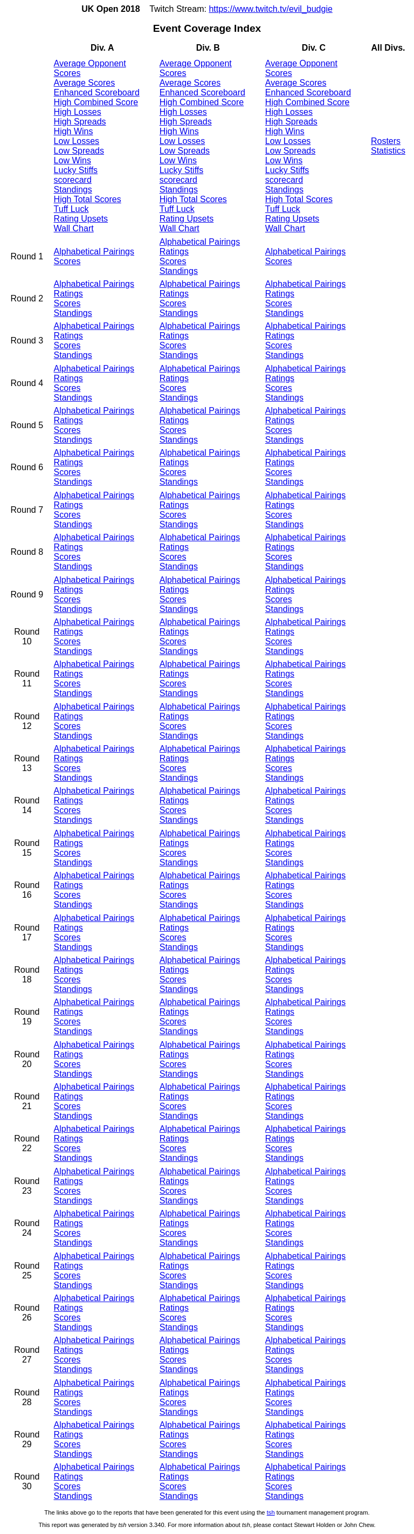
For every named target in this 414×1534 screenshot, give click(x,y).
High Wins (73, 131)
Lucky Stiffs (76, 170)
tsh (271, 1512)
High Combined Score (96, 102)
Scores (67, 261)
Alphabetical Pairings (94, 251)
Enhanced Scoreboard (97, 92)
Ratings (174, 251)
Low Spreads (79, 150)
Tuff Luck (71, 209)
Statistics (388, 150)
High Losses (77, 111)
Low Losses (77, 141)
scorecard (73, 179)
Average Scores (84, 82)
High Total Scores (87, 199)
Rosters (386, 141)
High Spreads (80, 121)
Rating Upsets (81, 218)
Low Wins (72, 160)
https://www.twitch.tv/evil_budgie (270, 8)
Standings (73, 189)
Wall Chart (74, 228)
